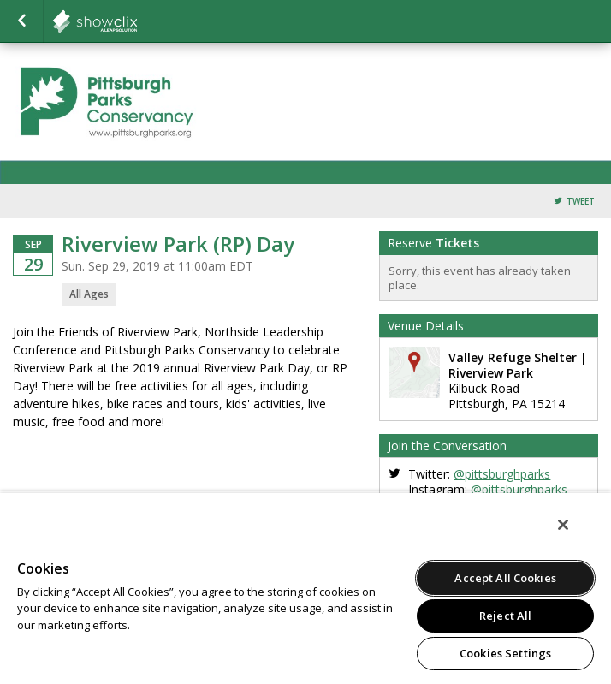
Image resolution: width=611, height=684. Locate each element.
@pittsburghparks (502, 474)
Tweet (581, 201)
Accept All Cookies (504, 578)
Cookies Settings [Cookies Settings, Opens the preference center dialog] (505, 653)
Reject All (505, 615)
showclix (136, 21)
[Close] (563, 525)
